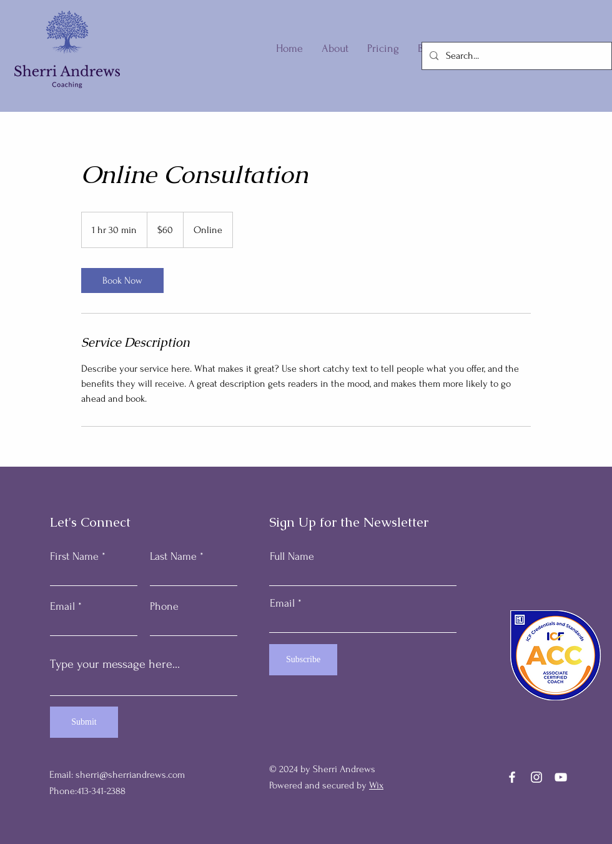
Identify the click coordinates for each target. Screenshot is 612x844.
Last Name (173, 556)
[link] (122, 280)
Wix (376, 785)
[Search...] (515, 55)
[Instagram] (536, 777)
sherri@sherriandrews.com (130, 774)
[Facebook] (512, 777)
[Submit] (84, 722)
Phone (164, 606)
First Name (74, 556)
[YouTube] (560, 777)
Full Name (292, 556)
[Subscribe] (303, 659)
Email (62, 606)
